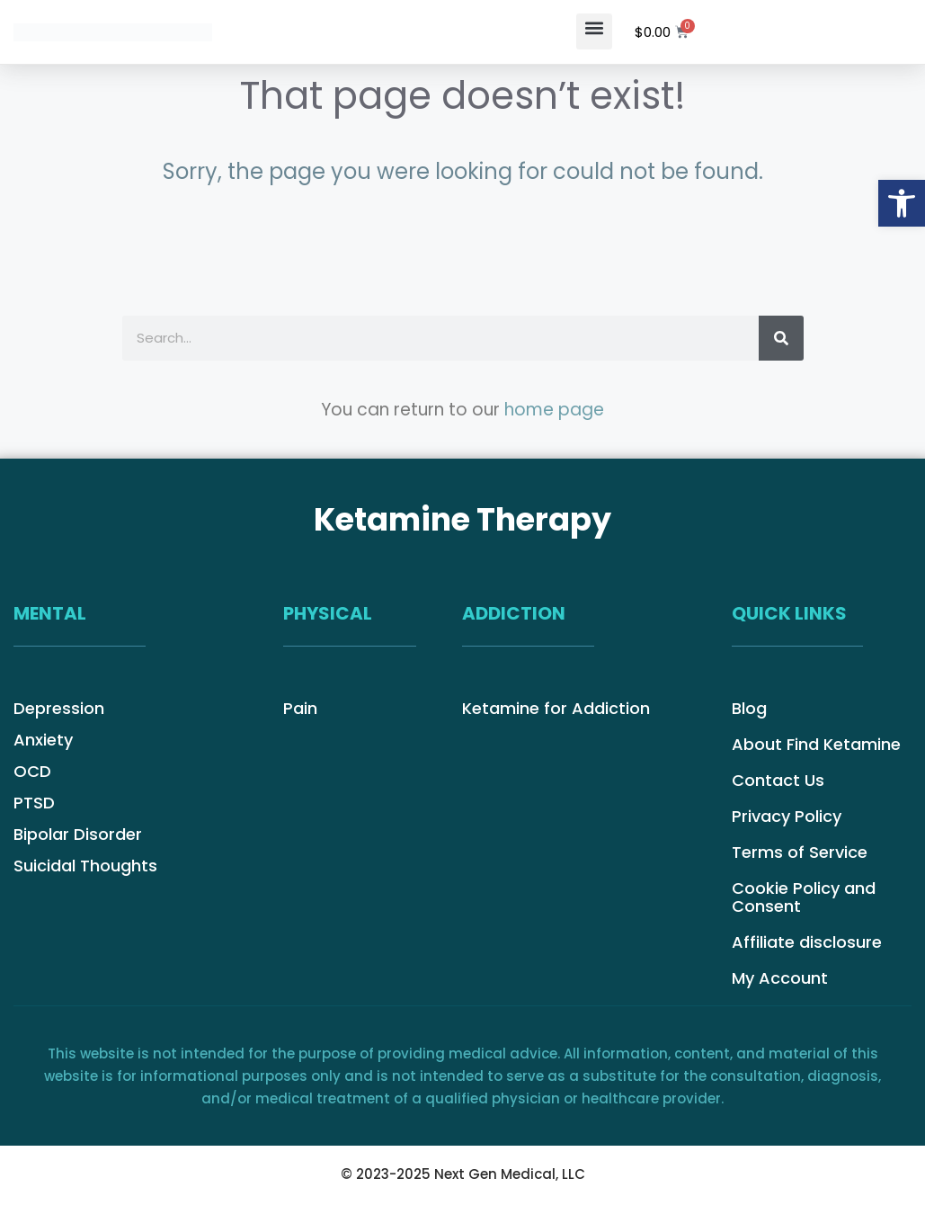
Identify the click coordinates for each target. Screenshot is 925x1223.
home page (554, 409)
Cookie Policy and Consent (804, 897)
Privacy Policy (786, 817)
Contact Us (778, 781)
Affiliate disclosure (807, 942)
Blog (749, 709)
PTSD (34, 803)
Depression (58, 709)
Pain (300, 709)
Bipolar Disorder (77, 835)
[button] (594, 31)
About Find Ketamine (816, 745)
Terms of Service (799, 852)
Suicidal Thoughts (85, 866)
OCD (32, 772)
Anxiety (43, 740)
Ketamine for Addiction (556, 709)
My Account (780, 978)
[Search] (781, 338)
